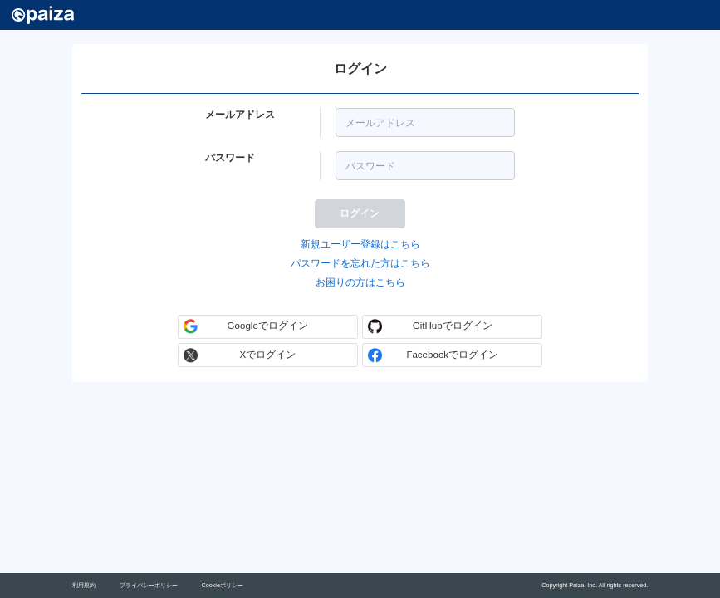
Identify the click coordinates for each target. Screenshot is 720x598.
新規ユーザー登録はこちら (360, 244)
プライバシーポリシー (149, 585)
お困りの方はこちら (360, 282)
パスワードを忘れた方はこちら (360, 263)
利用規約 (84, 585)
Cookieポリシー (221, 585)
